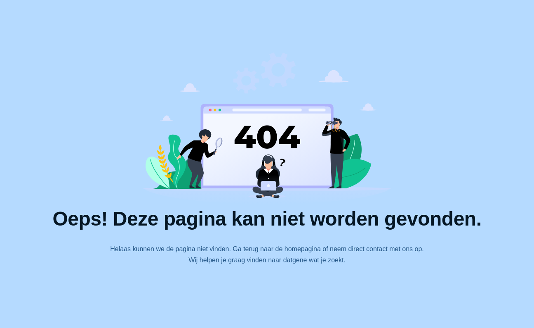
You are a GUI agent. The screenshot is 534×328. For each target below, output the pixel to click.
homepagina (303, 248)
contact (377, 248)
